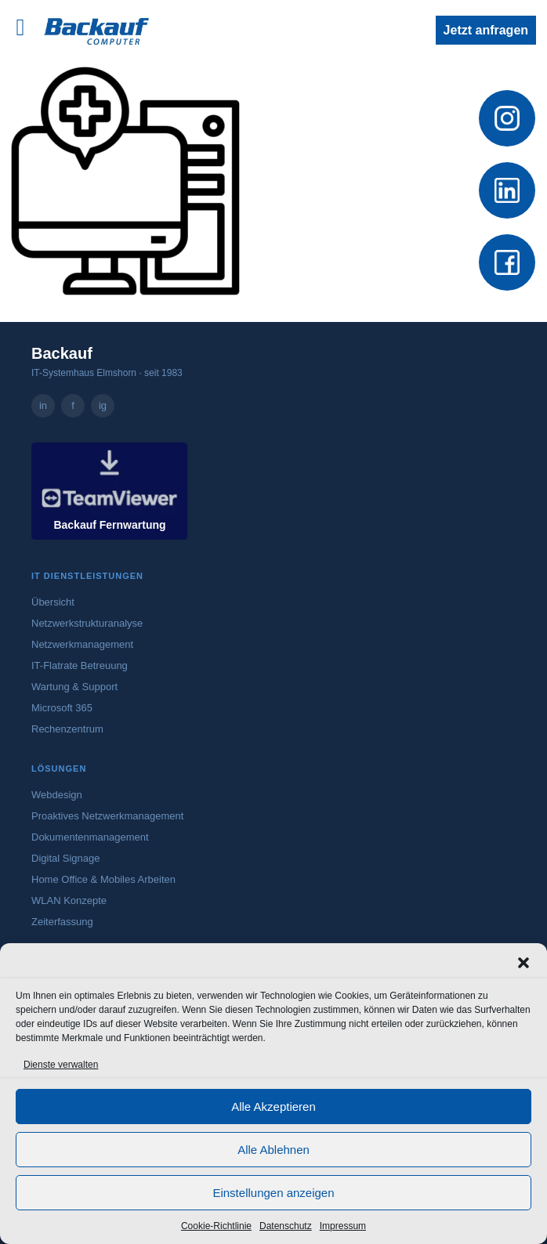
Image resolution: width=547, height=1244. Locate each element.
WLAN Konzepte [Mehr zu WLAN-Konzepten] (69, 900)
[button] (523, 963)
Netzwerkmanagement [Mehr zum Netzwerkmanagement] (82, 644)
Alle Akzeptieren (273, 1106)
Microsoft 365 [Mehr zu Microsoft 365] (61, 708)
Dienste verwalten (61, 1064)
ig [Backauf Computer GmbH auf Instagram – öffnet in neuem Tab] (103, 405)
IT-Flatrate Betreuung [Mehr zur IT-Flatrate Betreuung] (79, 665)
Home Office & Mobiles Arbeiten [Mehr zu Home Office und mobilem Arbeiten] (103, 879)
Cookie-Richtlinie (216, 1225)
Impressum (343, 1225)
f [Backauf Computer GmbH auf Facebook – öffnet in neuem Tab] (72, 405)
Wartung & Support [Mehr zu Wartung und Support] (74, 687)
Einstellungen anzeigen (273, 1192)
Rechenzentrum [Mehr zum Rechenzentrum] (67, 729)
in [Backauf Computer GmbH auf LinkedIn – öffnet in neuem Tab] (43, 405)
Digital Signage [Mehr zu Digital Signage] (65, 858)
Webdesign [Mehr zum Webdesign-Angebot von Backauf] (56, 795)
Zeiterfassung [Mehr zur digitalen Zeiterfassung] (62, 922)
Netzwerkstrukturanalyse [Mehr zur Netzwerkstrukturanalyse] (87, 623)
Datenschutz (285, 1225)
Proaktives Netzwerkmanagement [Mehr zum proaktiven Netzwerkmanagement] (107, 816)
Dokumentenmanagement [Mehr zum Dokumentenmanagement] (90, 837)
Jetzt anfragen (486, 30)
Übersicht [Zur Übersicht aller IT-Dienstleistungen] (52, 602)
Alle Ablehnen (273, 1149)
